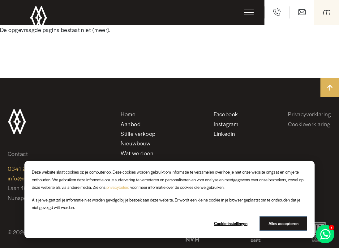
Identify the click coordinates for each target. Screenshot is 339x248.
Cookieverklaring (309, 124)
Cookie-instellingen (230, 223)
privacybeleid (117, 187)
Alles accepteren (283, 223)
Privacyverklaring (309, 114)
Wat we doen (137, 153)
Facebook (226, 114)
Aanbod (130, 124)
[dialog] (169, 199)
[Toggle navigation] (249, 12)
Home (128, 114)
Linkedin (224, 133)
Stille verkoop (138, 133)
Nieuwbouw (135, 143)
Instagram (226, 124)
